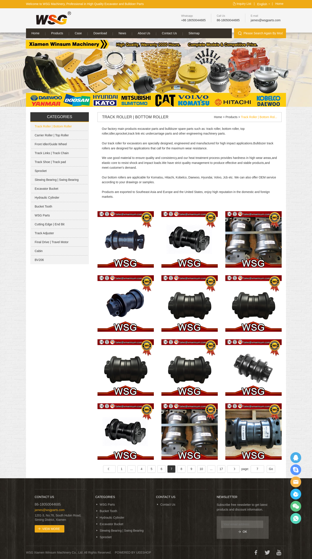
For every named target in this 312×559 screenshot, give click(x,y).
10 (201, 469)
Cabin (39, 251)
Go (271, 469)
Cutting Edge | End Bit (50, 224)
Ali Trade (295, 494)
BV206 (39, 260)
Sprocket (41, 171)
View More (51, 529)
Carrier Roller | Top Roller (52, 135)
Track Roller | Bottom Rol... (259, 117)
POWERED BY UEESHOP (133, 552)
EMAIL (295, 482)
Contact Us (169, 33)
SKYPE (295, 469)
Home (279, 3)
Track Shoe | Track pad (50, 162)
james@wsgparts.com (266, 20)
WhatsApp (295, 518)
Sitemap (194, 33)
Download (100, 33)
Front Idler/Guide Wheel (51, 144)
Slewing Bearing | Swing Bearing (57, 179)
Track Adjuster (44, 233)
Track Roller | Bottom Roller (53, 126)
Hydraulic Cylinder (47, 197)
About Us (144, 33)
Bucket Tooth (43, 206)
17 (221, 469)
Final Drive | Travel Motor (51, 242)
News (122, 33)
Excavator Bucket (46, 188)
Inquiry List (244, 3)
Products (57, 33)
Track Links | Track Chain (52, 153)
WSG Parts (42, 215)
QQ (295, 457)
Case (78, 33)
